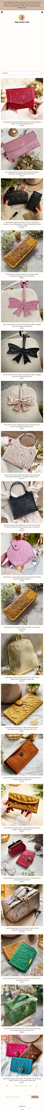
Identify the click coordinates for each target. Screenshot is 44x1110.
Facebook (22, 1094)
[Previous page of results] (7, 1042)
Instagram (22, 1086)
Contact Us (22, 1079)
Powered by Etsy (22, 1106)
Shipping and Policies (22, 1077)
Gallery (22, 1074)
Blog (22, 1069)
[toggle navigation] (2, 12)
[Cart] (42, 12)
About (22, 1071)
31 (30, 1042)
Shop (22, 1066)
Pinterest (22, 1089)
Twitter (22, 1091)
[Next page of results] (36, 1042)
